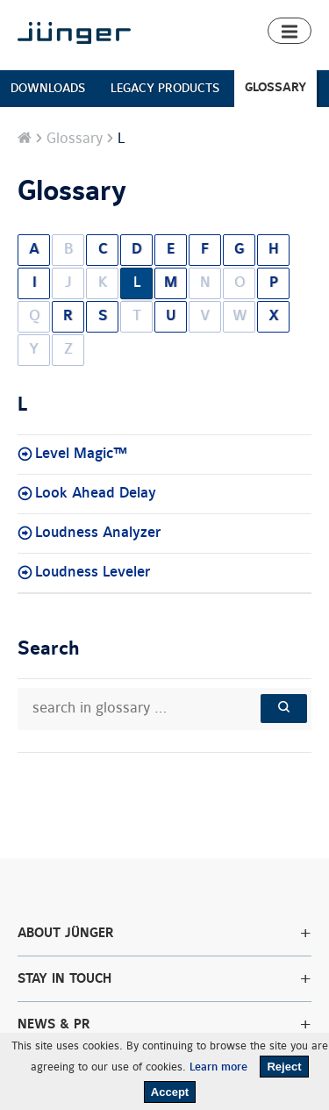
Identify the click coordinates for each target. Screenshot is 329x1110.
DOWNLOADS (48, 88)
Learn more (218, 1067)
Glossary (74, 138)
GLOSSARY (275, 87)
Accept (170, 1092)
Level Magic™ (81, 453)
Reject (284, 1066)
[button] (289, 31)
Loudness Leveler (93, 572)
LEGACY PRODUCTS (165, 88)
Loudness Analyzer (98, 532)
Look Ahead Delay (95, 493)
